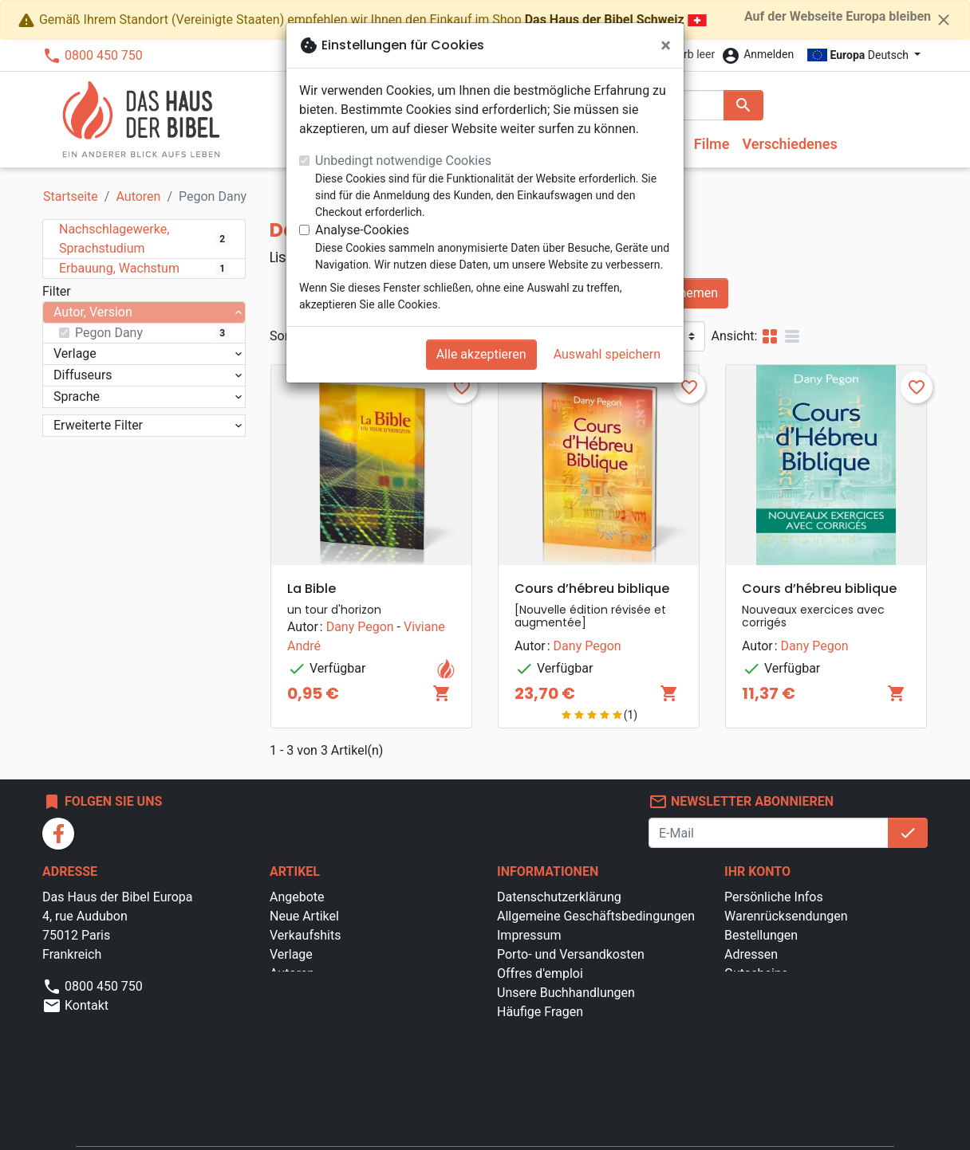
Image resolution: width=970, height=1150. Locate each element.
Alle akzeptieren (481, 354)
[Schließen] (666, 45)
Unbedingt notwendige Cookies (403, 160)
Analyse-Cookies (362, 229)
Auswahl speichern (607, 354)
